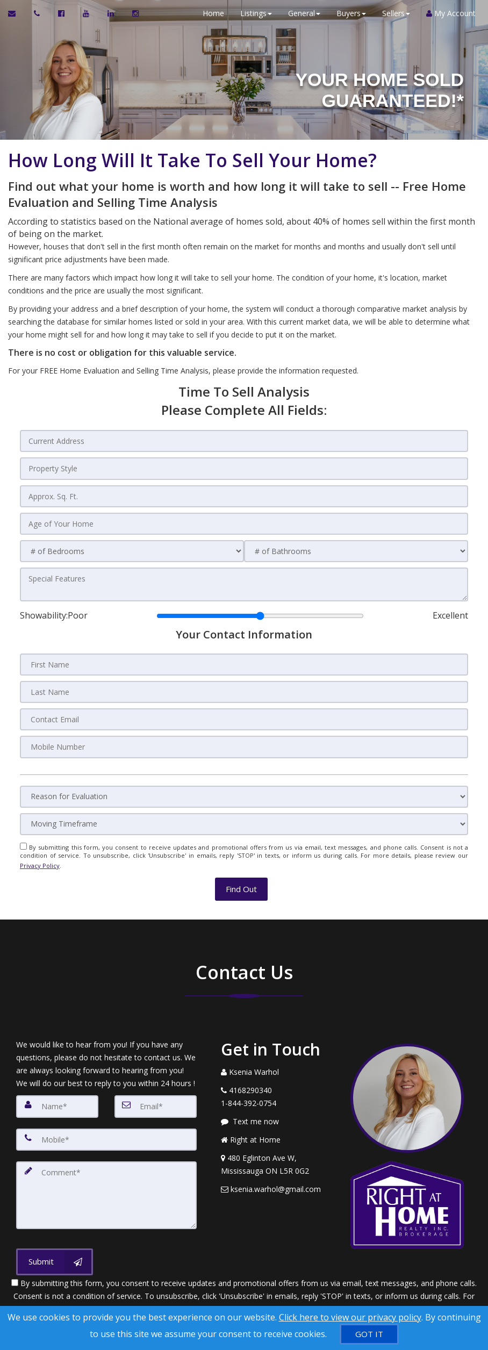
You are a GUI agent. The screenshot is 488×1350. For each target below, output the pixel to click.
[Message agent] (277, 1111)
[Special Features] (244, 581)
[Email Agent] (17, 13)
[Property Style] (244, 467)
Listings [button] (252, 13)
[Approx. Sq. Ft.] (244, 494)
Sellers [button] (392, 13)
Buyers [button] (347, 13)
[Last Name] (244, 687)
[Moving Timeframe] (244, 817)
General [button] (300, 13)
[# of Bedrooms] (132, 548)
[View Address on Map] (277, 1154)
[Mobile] (106, 1128)
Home (209, 13)
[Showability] (259, 611)
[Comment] (106, 1182)
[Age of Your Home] (244, 521)
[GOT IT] (369, 1334)
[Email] (155, 1096)
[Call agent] (38, 13)
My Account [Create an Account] (447, 13)
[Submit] (54, 1246)
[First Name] (244, 660)
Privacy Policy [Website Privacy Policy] (40, 857)
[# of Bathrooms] (356, 548)
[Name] (57, 1096)
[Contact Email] (244, 713)
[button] (241, 878)
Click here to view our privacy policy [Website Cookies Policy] (350, 1317)
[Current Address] (244, 440)
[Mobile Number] (244, 740)
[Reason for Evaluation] (244, 790)
